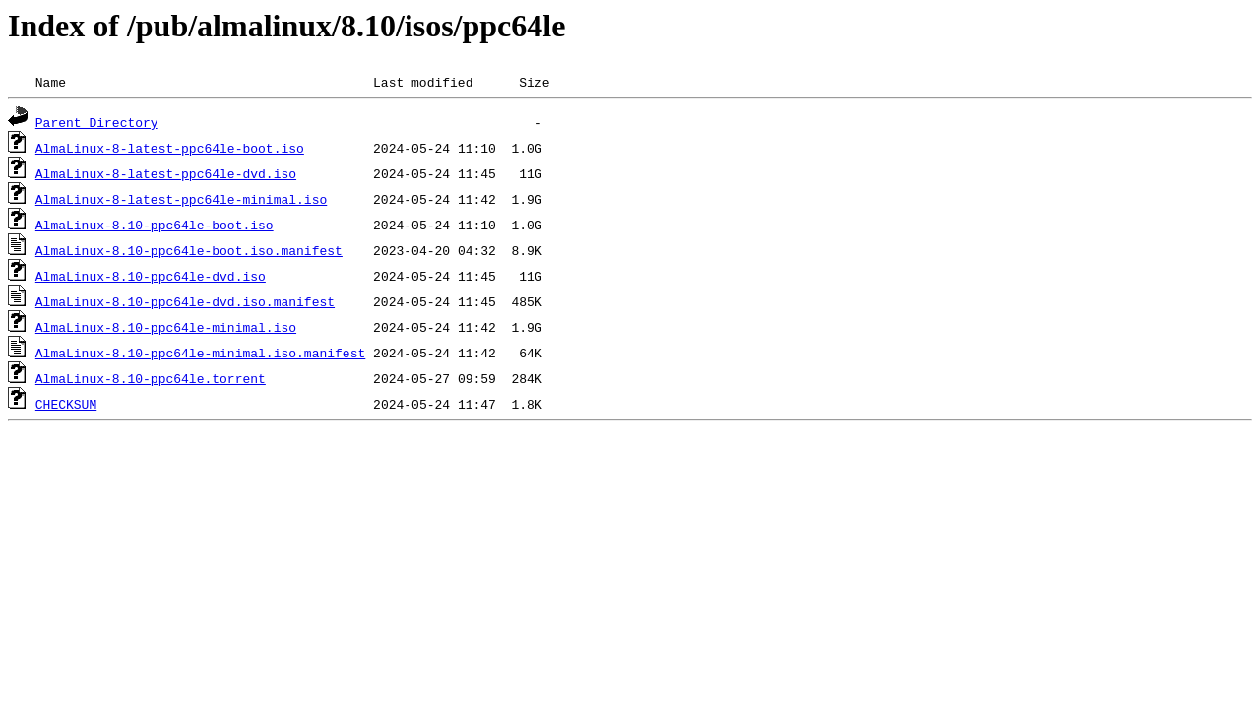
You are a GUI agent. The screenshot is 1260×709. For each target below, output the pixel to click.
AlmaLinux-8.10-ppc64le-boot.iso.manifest (189, 250)
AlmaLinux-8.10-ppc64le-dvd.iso (150, 276)
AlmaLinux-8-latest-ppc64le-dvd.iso (165, 173)
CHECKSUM (65, 404)
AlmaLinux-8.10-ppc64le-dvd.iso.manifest (185, 301)
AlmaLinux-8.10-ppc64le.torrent (150, 378)
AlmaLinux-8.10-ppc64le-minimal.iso (165, 327)
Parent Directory (96, 122)
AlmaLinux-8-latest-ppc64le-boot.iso (169, 148)
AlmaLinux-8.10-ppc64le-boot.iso (154, 224)
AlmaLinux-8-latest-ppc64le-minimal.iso (181, 199)
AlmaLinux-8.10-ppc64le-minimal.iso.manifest (200, 352)
